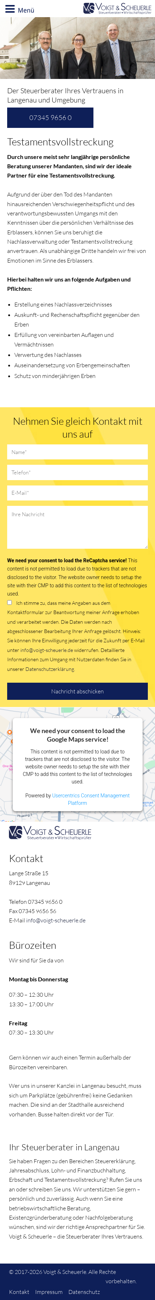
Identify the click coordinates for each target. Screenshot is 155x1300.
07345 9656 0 (50, 117)
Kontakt (19, 1291)
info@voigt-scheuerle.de (46, 650)
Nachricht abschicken (77, 691)
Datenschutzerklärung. (50, 669)
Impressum (49, 1291)
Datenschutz (84, 1291)
